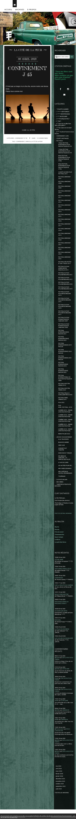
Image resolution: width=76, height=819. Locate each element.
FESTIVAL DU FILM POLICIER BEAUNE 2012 (65, 274)
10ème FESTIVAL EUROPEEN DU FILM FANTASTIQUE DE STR (65, 144)
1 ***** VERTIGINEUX (62, 112)
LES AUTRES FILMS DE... (65, 466)
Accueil (8, 10)
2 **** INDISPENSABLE (63, 114)
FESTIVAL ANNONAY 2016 (64, 220)
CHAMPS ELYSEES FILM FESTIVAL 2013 (65, 173)
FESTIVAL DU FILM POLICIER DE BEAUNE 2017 (64, 313)
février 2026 (59, 774)
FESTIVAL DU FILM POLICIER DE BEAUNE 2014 (64, 293)
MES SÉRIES (59, 482)
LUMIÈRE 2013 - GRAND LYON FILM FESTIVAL (65, 425)
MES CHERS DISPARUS (64, 468)
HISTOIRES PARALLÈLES (63, 569)
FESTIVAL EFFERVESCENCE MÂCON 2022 (63, 371)
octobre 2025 (60, 784)
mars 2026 (59, 771)
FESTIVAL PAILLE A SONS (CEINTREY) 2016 (65, 394)
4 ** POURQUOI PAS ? (63, 119)
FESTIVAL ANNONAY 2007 (64, 177)
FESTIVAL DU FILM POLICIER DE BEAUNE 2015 (64, 300)
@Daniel (57, 658)
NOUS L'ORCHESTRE (61, 594)
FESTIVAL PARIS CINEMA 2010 (63, 398)
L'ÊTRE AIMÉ (59, 560)
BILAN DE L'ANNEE (63, 442)
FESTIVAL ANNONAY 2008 (64, 182)
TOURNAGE (61, 476)
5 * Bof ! (58, 121)
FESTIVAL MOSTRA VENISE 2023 (64, 389)
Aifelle (56, 701)
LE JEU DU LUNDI (63, 462)
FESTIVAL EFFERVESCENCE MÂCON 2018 (63, 364)
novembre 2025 (60, 781)
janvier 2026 (59, 776)
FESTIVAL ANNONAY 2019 (64, 234)
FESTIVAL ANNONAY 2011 (64, 196)
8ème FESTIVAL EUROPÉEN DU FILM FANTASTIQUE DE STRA (64, 158)
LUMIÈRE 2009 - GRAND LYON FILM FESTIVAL (65, 420)
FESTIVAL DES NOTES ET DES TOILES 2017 (64, 262)
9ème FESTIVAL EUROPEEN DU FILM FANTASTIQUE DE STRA (64, 166)
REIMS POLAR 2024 (64, 434)
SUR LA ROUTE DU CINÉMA (64, 585)
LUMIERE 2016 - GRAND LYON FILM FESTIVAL (65, 416)
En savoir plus (13, 817)
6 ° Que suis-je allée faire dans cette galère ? (63, 124)
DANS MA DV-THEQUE (65, 453)
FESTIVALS (59, 141)
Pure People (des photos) (62, 500)
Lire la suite (28, 130)
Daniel (56, 678)
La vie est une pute (61, 479)
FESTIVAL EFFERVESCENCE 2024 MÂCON (65, 351)
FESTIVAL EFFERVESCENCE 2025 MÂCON (65, 358)
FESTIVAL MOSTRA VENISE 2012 (64, 384)
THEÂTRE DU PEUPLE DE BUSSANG (63, 485)
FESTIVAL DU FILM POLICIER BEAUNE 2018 (65, 283)
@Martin (57, 751)
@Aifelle (57, 669)
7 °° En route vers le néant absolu (63, 128)
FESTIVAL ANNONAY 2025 (64, 258)
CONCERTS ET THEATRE (62, 449)
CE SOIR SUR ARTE (61, 611)
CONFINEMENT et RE (21, 138)
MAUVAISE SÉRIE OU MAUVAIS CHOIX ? (61, 603)
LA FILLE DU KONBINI (62, 629)
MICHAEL (58, 620)
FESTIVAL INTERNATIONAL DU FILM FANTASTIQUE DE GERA (65, 378)
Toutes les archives (62, 793)
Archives (19, 10)
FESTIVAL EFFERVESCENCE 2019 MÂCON (65, 345)
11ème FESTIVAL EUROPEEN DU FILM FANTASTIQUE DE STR (65, 151)
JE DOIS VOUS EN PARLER (64, 437)
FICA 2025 (61, 402)
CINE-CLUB (61, 445)
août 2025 (59, 789)
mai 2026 (58, 766)
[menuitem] (8, 9)
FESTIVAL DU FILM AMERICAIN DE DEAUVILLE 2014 (63, 268)
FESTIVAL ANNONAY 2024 (64, 253)
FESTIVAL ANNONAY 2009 (64, 187)
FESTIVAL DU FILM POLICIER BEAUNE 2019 (65, 288)
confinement (20, 141)
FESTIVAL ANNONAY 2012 (64, 201)
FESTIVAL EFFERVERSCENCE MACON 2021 (63, 332)
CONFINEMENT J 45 (27, 71)
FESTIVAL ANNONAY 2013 (64, 206)
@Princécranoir (59, 729)
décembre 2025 (60, 779)
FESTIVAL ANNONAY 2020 (64, 239)
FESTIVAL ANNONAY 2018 (64, 229)
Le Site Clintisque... (60, 498)
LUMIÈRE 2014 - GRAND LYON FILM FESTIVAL (65, 430)
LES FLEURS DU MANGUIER (64, 638)
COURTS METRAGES (62, 138)
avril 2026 (59, 769)
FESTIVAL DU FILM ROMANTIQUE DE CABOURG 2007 (63, 319)
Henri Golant (59, 537)
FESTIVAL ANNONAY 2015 (64, 215)
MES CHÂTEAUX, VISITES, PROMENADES (65, 472)
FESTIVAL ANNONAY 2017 (64, 225)
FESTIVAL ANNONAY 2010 (64, 192)
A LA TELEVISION (63, 439)
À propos (31, 10)
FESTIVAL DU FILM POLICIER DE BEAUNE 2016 (64, 306)
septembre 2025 (61, 786)
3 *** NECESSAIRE (61, 116)
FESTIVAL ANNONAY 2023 (64, 248)
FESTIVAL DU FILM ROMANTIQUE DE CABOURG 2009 (63, 326)
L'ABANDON (59, 578)
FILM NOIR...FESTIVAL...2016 (65, 406)
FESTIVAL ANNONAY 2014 (64, 211)
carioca (28, 141)
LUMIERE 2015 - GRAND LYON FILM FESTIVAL (65, 411)
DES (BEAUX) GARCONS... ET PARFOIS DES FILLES (64, 458)
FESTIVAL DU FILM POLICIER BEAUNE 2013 (65, 278)
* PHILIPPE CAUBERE (62, 109)
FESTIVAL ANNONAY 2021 (64, 244)
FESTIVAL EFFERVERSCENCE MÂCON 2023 (63, 338)
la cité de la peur (36, 141)
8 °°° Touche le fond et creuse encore (64, 133)
